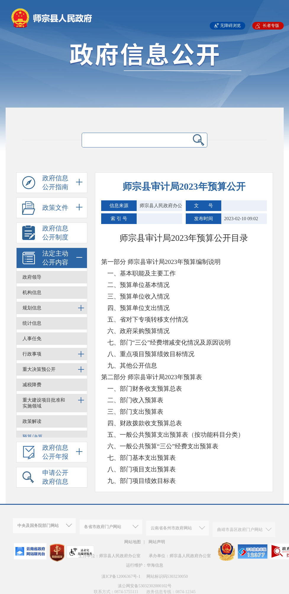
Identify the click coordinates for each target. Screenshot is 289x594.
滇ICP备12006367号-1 (120, 583)
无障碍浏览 (230, 25)
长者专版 (271, 25)
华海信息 (155, 572)
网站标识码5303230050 (167, 583)
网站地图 (132, 545)
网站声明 (156, 545)
